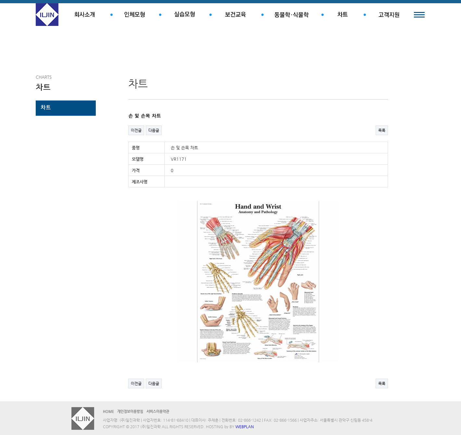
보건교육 (235, 14)
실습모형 (184, 14)
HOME (108, 411)
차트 (342, 14)
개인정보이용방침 (130, 411)
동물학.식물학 (291, 14)
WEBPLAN (244, 426)
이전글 (136, 130)
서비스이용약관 (157, 411)
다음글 (153, 130)
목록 (381, 130)
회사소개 (84, 14)
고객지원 (389, 14)
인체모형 (134, 14)
